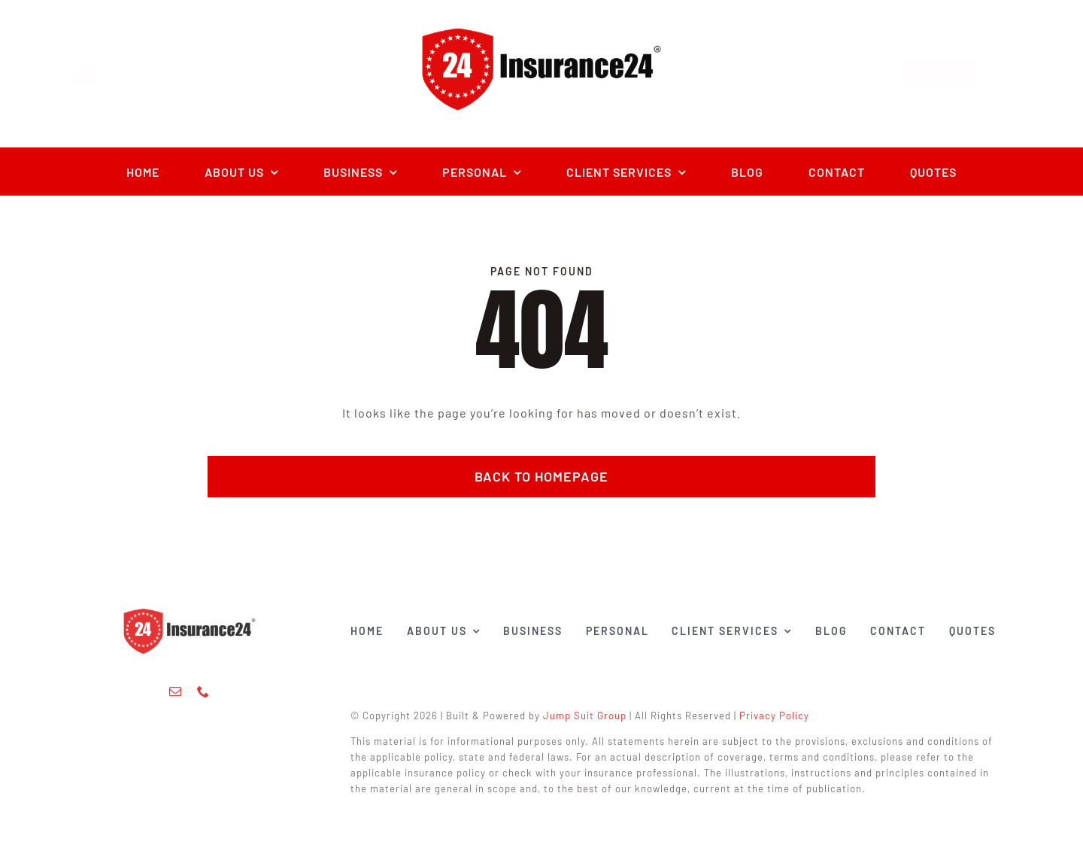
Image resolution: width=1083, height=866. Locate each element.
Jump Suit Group (588, 716)
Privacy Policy (778, 716)
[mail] (175, 688)
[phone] (203, 688)
